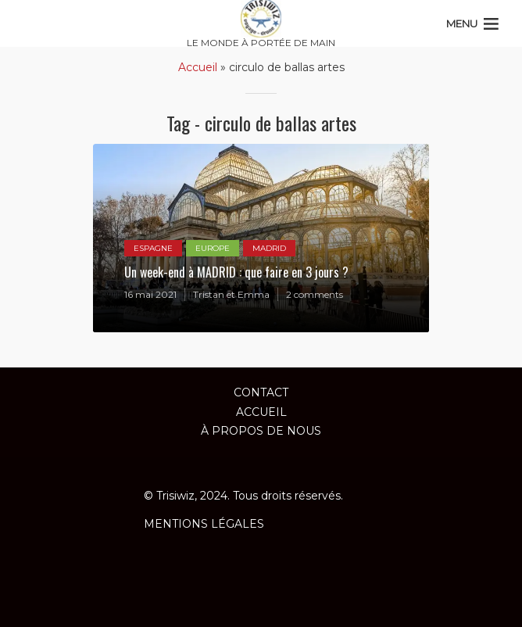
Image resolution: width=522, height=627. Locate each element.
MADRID (269, 248)
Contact (261, 392)
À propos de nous (261, 431)
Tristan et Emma (231, 294)
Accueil (197, 67)
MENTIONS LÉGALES (204, 524)
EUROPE (212, 248)
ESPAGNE (153, 248)
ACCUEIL (261, 412)
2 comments (314, 294)
